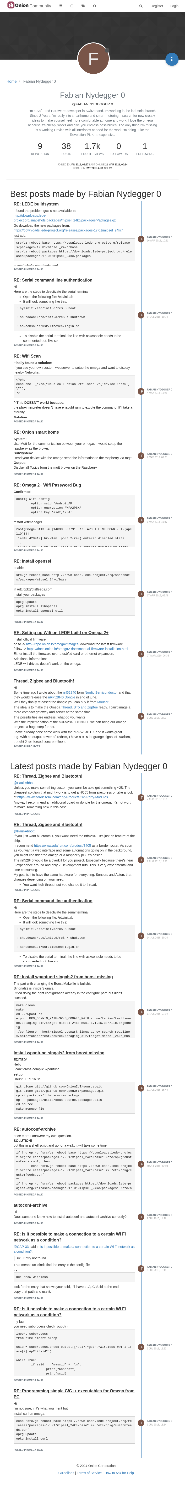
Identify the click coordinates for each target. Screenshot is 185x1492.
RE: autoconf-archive (35, 1129)
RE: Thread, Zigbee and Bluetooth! (48, 776)
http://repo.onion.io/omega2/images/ (52, 644)
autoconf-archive (30, 1205)
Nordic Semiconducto (100, 692)
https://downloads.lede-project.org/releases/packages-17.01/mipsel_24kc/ (68, 230)
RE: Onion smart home (36, 432)
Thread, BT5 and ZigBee (79, 707)
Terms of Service (89, 1473)
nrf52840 (69, 692)
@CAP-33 (21, 1247)
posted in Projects (27, 746)
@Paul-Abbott (24, 783)
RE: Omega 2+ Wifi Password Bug (47, 485)
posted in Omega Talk (28, 269)
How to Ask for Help (119, 1473)
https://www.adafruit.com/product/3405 (62, 845)
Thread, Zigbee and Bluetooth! (44, 681)
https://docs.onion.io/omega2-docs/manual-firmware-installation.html (77, 649)
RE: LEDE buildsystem (36, 204)
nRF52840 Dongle (61, 697)
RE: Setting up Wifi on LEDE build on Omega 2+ (61, 632)
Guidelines (66, 1473)
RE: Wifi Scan (27, 356)
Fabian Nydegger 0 (159, 237)
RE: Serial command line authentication (53, 280)
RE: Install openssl (32, 561)
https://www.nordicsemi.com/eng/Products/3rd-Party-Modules (62, 797)
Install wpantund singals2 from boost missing (59, 1053)
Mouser (102, 702)
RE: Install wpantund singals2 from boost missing (63, 976)
